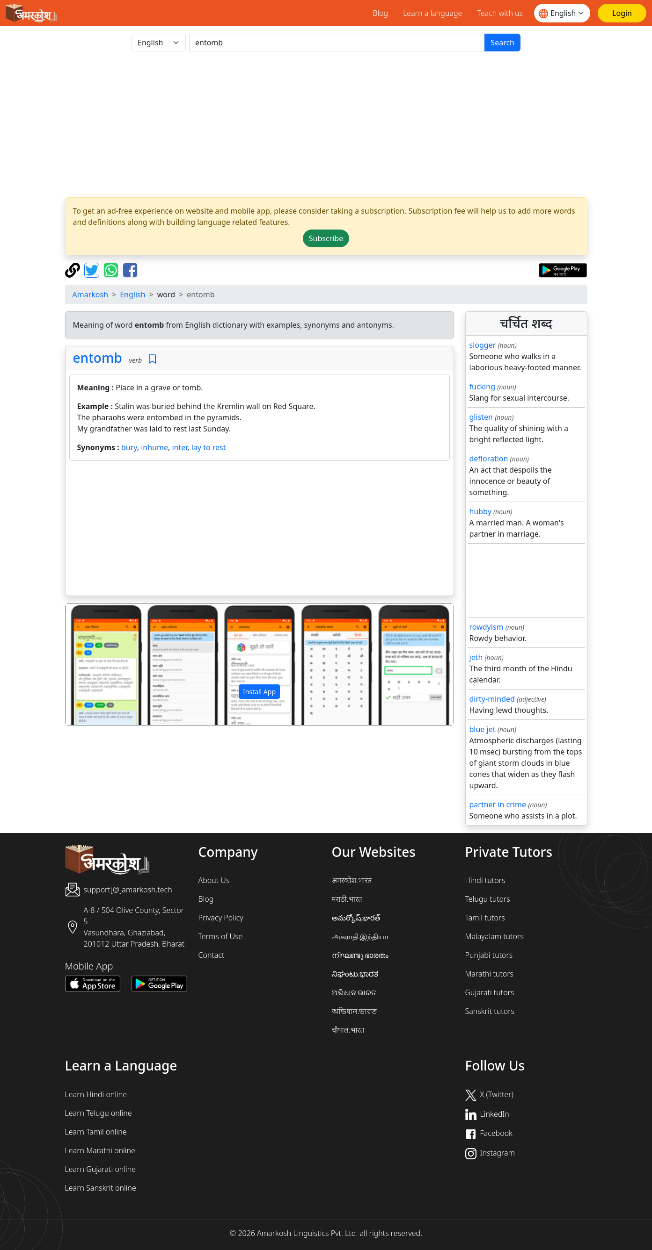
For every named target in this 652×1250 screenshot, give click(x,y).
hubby (480, 511)
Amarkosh (91, 294)
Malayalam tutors (494, 936)
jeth (476, 657)
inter (179, 447)
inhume (154, 447)
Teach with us (500, 13)
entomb (97, 357)
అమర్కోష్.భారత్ (356, 917)
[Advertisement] (326, 124)
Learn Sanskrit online (100, 1188)
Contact (211, 955)
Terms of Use (220, 936)
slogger (482, 345)
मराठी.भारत (347, 899)
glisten (481, 417)
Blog (380, 13)
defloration (488, 458)
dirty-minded (492, 699)
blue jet (482, 729)
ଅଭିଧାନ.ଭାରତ (354, 992)
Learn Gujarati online (100, 1169)
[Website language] (562, 13)
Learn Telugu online (98, 1113)
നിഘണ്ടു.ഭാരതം (360, 955)
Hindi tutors (485, 880)
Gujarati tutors (489, 992)
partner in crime (497, 804)
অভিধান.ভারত (354, 1011)
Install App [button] (259, 691)
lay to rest (208, 447)
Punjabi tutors (489, 955)
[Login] (622, 13)
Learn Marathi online (100, 1150)
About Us (214, 880)
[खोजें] (337, 42)
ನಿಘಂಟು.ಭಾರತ (355, 974)
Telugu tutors (487, 899)
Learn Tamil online (96, 1132)
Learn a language (432, 13)
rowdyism (486, 627)
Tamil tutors (485, 917)
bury (129, 447)
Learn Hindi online (96, 1094)
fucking (482, 386)
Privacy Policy (220, 917)
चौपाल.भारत (348, 1030)
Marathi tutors (489, 974)
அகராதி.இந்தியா (360, 936)
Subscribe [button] (326, 238)
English (132, 294)
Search (502, 42)
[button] (95, 665)
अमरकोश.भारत (352, 880)
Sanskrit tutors (489, 1011)
